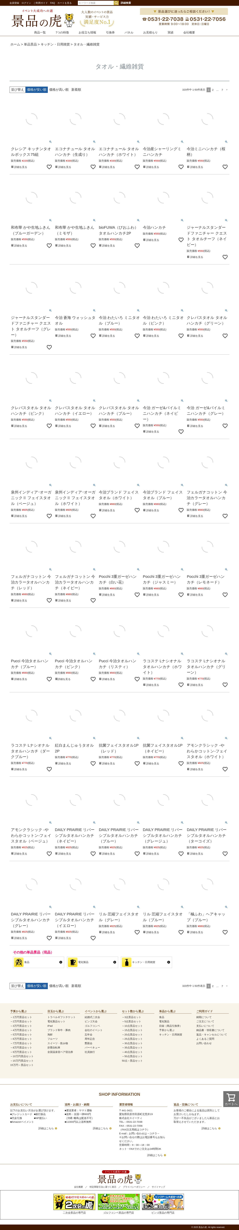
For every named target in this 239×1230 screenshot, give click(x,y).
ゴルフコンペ (92, 1025)
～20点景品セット (132, 1034)
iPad (50, 1025)
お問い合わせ (204, 1043)
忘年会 (88, 1034)
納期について (204, 1017)
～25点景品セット (132, 1038)
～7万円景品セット (21, 1043)
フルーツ (52, 1038)
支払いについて (205, 1025)
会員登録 (14, 3)
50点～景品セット (132, 1060)
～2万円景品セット (21, 1021)
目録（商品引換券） (170, 1025)
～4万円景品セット (21, 1030)
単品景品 (30, 44)
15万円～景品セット (22, 1064)
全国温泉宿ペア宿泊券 (60, 1051)
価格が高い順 (59, 89)
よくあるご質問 (205, 1038)
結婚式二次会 (92, 1017)
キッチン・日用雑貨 (55, 44)
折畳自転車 (53, 1047)
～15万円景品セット (22, 1060)
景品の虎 (203, 1227)
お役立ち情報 (87, 32)
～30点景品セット (132, 1043)
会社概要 (189, 32)
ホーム (15, 44)
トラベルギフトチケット (61, 1017)
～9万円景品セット (21, 1051)
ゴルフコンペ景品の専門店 (119, 1204)
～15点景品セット (132, 1030)
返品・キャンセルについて (211, 1034)
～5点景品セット (131, 1021)
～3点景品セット (131, 1017)
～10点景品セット (132, 1025)
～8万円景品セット (21, 1047)
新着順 (76, 89)
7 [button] (222, 89)
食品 (161, 1017)
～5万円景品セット (21, 1034)
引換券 (110, 32)
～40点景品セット (132, 1051)
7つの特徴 (62, 32)
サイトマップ (158, 1187)
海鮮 (50, 1034)
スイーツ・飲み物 (57, 1043)
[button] (226, 89)
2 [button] (212, 89)
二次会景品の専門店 (74, 1204)
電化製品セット (56, 1021)
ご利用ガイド (40, 3)
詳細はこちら (46, 1128)
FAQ (52, 3)
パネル (129, 32)
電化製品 (164, 1021)
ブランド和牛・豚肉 (59, 1030)
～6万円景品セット (21, 1038)
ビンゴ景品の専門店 (163, 1204)
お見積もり (150, 32)
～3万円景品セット (21, 1025)
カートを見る (64, 3)
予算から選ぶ (166, 1030)
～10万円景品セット (22, 1056)
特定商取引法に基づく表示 (103, 1187)
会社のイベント (94, 1030)
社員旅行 (90, 1051)
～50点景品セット (132, 1056)
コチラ (153, 1133)
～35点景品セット (132, 1047)
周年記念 (90, 1038)
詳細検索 (126, 2)
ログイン (26, 3)
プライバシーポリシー (134, 1187)
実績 (170, 32)
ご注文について (205, 1021)
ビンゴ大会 (91, 1021)
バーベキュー (92, 1047)
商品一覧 (40, 32)
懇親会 (88, 1043)
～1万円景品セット (21, 1017)
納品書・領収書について (210, 1030)
